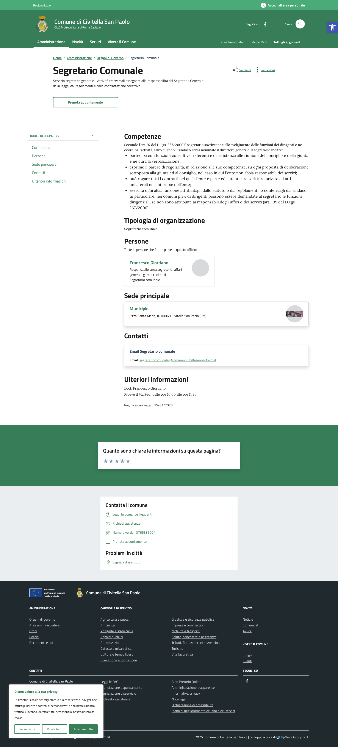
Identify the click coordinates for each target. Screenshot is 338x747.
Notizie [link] (248, 619)
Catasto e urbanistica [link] (115, 648)
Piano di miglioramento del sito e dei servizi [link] (203, 710)
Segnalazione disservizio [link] (118, 693)
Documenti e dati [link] (41, 642)
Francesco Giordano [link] (149, 262)
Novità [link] (77, 42)
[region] (56, 711)
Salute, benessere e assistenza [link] (194, 636)
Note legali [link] (179, 699)
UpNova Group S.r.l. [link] (293, 737)
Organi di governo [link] (42, 619)
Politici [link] (34, 636)
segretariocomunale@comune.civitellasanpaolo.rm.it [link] (177, 360)
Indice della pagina (62, 136)
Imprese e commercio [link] (187, 625)
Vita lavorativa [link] (182, 654)
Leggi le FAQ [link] (109, 681)
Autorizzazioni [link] (110, 642)
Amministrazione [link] (51, 42)
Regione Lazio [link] (42, 5)
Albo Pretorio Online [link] (186, 681)
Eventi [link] (247, 661)
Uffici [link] (33, 631)
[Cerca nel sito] (300, 24)
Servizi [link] (95, 42)
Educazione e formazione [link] (118, 660)
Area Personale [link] (232, 42)
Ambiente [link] (107, 625)
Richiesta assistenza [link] (115, 699)
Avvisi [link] (247, 631)
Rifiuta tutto (54, 729)
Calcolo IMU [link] (258, 42)
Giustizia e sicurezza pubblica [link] (193, 619)
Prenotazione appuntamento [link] (121, 687)
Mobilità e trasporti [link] (186, 631)
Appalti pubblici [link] (111, 636)
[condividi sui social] (241, 69)
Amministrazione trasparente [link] (193, 687)
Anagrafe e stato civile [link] (116, 631)
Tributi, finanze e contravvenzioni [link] (196, 642)
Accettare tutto (83, 729)
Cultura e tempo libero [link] (116, 654)
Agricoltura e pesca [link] (114, 619)
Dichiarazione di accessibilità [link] (192, 705)
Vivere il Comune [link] (122, 42)
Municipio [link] (139, 308)
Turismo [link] (177, 648)
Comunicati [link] (251, 625)
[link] (332, 27)
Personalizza (27, 729)
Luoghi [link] (248, 655)
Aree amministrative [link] (44, 625)
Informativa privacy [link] (186, 693)
